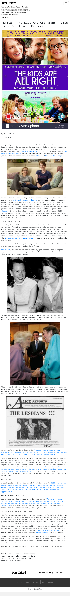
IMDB (6, 17)
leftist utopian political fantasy (19, 238)
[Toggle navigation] (66, 3)
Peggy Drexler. (42, 533)
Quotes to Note (22, 582)
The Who (39, 156)
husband (5, 211)
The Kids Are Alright (54, 156)
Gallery (50, 582)
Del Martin (5, 250)
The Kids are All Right (31, 151)
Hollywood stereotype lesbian (25, 200)
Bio (2, 17)
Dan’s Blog (36, 582)
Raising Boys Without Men (48, 530)
